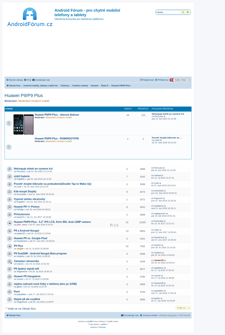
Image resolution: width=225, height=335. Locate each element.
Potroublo (158, 221)
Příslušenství (22, 214)
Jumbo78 (158, 260)
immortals (21, 194)
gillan (19, 286)
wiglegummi (159, 213)
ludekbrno (158, 206)
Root (17, 291)
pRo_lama (22, 224)
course (20, 279)
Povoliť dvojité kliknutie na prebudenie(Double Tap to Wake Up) (52, 183)
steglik (20, 248)
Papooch (158, 198)
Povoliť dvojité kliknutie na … (167, 137)
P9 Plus (18, 245)
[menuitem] (27, 80)
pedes (157, 298)
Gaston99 (158, 283)
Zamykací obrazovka (26, 261)
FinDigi (20, 209)
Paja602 (21, 179)
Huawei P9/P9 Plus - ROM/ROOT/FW (57, 138)
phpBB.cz (104, 324)
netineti (157, 175)
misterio (20, 256)
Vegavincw (22, 271)
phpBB (89, 321)
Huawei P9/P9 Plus (24, 95)
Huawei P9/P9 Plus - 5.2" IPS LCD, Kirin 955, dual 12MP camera (52, 222)
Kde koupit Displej (25, 191)
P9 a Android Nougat (26, 230)
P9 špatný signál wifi (26, 268)
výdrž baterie (22, 176)
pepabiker (21, 294)
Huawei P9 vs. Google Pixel (30, 238)
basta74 (20, 217)
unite (156, 230)
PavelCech (22, 241)
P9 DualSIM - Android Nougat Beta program (40, 253)
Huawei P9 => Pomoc (27, 206)
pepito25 (21, 233)
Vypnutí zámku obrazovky (29, 199)
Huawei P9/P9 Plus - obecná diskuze (57, 114)
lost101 (157, 245)
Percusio (159, 116)
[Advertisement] (98, 52)
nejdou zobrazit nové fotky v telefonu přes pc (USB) (45, 284)
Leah (157, 140)
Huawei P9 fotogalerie (27, 276)
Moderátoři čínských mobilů (34, 101)
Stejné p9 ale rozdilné (27, 299)
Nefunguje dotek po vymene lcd (168, 114)
